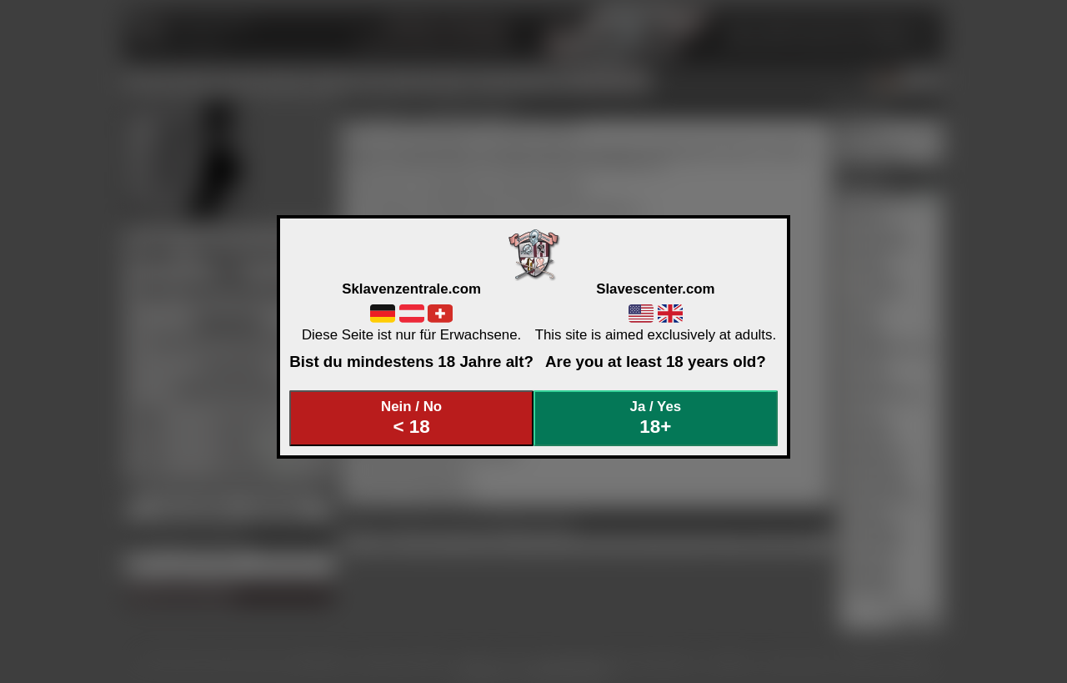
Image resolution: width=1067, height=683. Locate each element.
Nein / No (412, 418)
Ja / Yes (656, 418)
